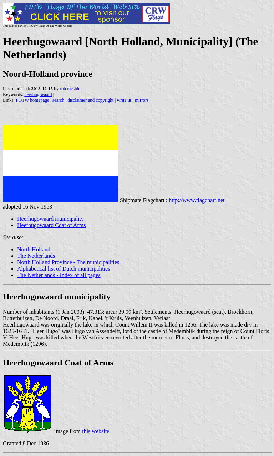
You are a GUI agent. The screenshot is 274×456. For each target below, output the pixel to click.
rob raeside (70, 88)
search (58, 100)
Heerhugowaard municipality (50, 219)
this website (95, 431)
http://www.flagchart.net (196, 200)
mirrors (141, 100)
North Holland (33, 249)
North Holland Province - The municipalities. (69, 262)
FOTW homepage (32, 100)
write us (124, 100)
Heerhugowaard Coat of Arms (51, 225)
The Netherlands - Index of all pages (59, 275)
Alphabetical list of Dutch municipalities (63, 269)
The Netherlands (36, 256)
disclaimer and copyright (90, 100)
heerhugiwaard (38, 94)
